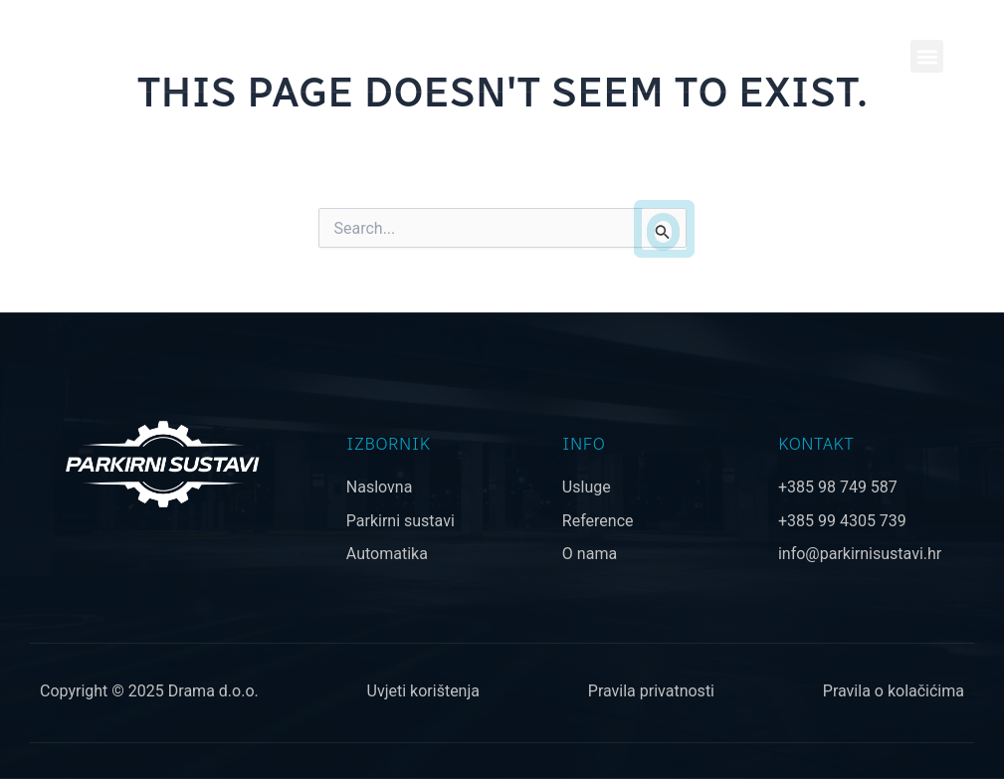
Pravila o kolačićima (893, 691)
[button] (926, 56)
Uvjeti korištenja (423, 691)
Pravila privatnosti (651, 691)
